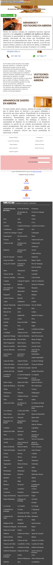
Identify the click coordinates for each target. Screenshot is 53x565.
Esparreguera (7, 236)
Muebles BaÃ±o (39, 141)
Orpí (19, 219)
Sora (19, 326)
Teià (18, 239)
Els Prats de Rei (22, 236)
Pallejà (20, 530)
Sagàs (33, 326)
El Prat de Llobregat (38, 212)
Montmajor (21, 471)
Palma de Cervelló (9, 530)
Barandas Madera (13, 137)
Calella (34, 301)
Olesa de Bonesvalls (38, 558)
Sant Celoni (21, 414)
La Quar (34, 411)
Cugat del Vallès (8, 361)
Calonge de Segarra (24, 281)
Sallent (20, 537)
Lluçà (5, 329)
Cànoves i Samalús (9, 277)
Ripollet (20, 284)
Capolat (20, 428)
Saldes (34, 399)
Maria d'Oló (35, 417)
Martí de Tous (36, 343)
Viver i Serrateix (37, 447)
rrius (33, 229)
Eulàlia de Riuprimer (9, 551)
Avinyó (33, 250)
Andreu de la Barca (23, 533)
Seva (4, 219)
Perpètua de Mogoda (9, 526)
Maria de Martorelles (38, 414)
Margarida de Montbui (21, 422)
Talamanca (35, 460)
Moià (33, 530)
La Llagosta (35, 374)
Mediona (6, 533)
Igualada (6, 478)
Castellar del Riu (8, 547)
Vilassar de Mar (8, 274)
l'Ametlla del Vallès (24, 513)
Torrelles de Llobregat (35, 435)
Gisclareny (6, 492)
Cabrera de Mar (8, 243)
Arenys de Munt (8, 260)
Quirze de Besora (37, 382)
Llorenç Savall (36, 346)
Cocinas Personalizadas (13, 141)
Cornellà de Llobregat (7, 556)
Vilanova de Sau (22, 332)
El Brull (34, 502)
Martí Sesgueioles (9, 343)
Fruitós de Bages (23, 378)
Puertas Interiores (13, 148)
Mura (5, 270)
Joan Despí (6, 284)
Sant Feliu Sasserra (37, 336)
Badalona (6, 250)
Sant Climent (7, 414)
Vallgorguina (35, 393)
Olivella (20, 435)
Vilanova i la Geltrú (38, 540)
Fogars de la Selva (23, 496)
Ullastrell (20, 417)
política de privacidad (37, 171)
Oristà (33, 219)
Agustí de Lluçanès (37, 533)
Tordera (5, 457)
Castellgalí (6, 332)
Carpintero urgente (13, 151)
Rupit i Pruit (7, 308)
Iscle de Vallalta (36, 305)
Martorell (34, 291)
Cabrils (34, 481)
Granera (34, 489)
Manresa (6, 484)
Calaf (5, 315)
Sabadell (20, 371)
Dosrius (20, 453)
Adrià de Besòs (8, 537)
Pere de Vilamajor (37, 264)
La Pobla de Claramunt (7, 375)
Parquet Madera (13, 144)
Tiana (33, 236)
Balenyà (34, 431)
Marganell (6, 295)
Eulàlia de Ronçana (38, 547)
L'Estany (20, 509)
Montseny (35, 270)
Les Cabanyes (7, 411)
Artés (19, 312)
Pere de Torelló (36, 267)
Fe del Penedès (22, 526)
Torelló (5, 442)
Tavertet (34, 457)
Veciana (34, 389)
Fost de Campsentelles (35, 379)
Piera (33, 319)
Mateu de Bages (36, 339)
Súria (5, 399)
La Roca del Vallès (23, 411)
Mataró (34, 537)
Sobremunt (35, 421)
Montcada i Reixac (37, 474)
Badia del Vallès (8, 540)
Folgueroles (35, 492)
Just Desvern (21, 350)
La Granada (21, 506)
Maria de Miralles (9, 447)
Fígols (33, 496)
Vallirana (20, 393)
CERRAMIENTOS (26, 189)
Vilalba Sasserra (36, 332)
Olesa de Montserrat (24, 558)
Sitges (33, 215)
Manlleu (20, 520)
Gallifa (5, 326)
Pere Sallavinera (37, 386)
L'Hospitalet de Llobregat (8, 510)
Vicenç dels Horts (8, 364)
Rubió (19, 308)
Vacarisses (35, 396)
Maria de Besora (23, 464)
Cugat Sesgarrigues (37, 357)
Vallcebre (6, 396)
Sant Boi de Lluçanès (24, 368)
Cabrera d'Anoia (8, 298)
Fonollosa (21, 492)
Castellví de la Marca (38, 226)
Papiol (33, 526)
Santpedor (21, 523)
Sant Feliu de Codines (7, 355)
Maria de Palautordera (35, 443)
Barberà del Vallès (9, 431)
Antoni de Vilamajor (37, 284)
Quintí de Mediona (9, 386)
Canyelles (35, 274)
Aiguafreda (20, 315)
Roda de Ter (7, 312)
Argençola (20, 329)
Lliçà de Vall (21, 450)
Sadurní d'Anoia (23, 361)
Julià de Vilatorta (37, 424)
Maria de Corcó (8, 417)
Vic (18, 389)
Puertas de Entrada (39, 144)
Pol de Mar (21, 386)
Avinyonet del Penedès (21, 251)
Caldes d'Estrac (36, 253)
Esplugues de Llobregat (21, 500)
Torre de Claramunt (38, 439)
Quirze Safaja (7, 382)
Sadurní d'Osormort (38, 371)
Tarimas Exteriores (39, 148)
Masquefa (35, 288)
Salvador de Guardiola (21, 264)
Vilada (5, 389)
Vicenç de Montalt (37, 364)
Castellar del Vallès (37, 544)
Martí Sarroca (22, 343)
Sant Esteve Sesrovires (21, 355)
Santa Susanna (36, 523)
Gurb (19, 478)
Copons (20, 233)
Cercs (33, 222)
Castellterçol (7, 229)
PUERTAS (26, 182)
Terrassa (6, 239)
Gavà (33, 555)
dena (19, 562)
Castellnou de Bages (38, 329)
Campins (6, 281)
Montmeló (35, 516)
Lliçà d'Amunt (36, 450)
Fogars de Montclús (9, 496)
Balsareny (21, 431)
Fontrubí (20, 467)
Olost (5, 435)
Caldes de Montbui (23, 336)
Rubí (33, 308)
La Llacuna (6, 506)
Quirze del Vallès (23, 382)
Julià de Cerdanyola (38, 281)
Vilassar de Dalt (22, 540)
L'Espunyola (35, 509)
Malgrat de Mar (8, 523)
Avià (32, 298)
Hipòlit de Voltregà (9, 336)
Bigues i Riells (36, 260)
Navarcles (21, 484)
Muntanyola (21, 270)
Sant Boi (34, 368)
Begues (34, 322)
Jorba (33, 467)
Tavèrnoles (6, 460)
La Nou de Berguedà (24, 374)
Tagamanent (7, 464)
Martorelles (21, 291)
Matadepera (21, 288)
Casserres (6, 319)
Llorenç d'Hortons (9, 350)
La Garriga (35, 506)
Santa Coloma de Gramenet (36, 551)
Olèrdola (6, 562)
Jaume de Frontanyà (24, 305)
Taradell (20, 460)
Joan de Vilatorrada (9, 305)
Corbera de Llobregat (10, 233)
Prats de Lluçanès (8, 257)
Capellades (35, 428)
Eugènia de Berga (23, 551)
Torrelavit (20, 439)
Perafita (5, 322)
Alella (5, 481)
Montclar (20, 474)
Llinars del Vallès (8, 403)
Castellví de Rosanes (24, 226)
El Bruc (5, 453)
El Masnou (35, 209)
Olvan (19, 222)
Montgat (34, 471)
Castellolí (20, 229)
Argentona (34, 257)
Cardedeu (6, 428)
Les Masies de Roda (38, 403)
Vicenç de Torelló (22, 364)
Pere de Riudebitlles (9, 339)
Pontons (20, 257)
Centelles (6, 226)
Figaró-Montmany (9, 499)
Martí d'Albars (22, 346)
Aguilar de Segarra (37, 315)
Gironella (34, 499)
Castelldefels (35, 562)
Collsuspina (35, 233)
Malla (33, 520)
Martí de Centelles (9, 346)
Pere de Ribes (22, 339)
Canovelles (21, 277)
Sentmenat (35, 464)
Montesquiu (7, 474)
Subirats (20, 399)
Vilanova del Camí (37, 239)
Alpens (33, 478)
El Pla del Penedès (23, 209)
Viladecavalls (36, 243)
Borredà (20, 298)
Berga (19, 295)
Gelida (20, 555)
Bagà (19, 481)
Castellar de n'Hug (23, 547)
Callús (5, 301)
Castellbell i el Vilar (24, 544)
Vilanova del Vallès (9, 544)
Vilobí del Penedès (9, 450)
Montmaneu (7, 471)
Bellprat (34, 295)
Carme (20, 319)
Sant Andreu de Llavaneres (8, 288)
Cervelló (34, 513)
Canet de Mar (36, 277)
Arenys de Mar (22, 260)
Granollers (21, 489)
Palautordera (35, 354)
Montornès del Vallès (24, 516)
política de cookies (19, 2)
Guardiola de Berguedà (35, 485)
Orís (4, 222)
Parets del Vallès (23, 322)
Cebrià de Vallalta (8, 368)
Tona (19, 274)
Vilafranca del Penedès (21, 244)
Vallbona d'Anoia (22, 396)
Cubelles (34, 453)
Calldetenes (21, 301)
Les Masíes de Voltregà (21, 404)
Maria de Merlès (23, 447)
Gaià (4, 467)
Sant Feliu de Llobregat (35, 350)
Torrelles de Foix (8, 439)
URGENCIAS (26, 197)
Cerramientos (39, 137)
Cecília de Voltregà (37, 361)
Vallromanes (7, 393)
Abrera (19, 457)
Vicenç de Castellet (9, 264)
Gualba (5, 489)
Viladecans (35, 246)
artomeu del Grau (8, 371)
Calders (34, 312)
